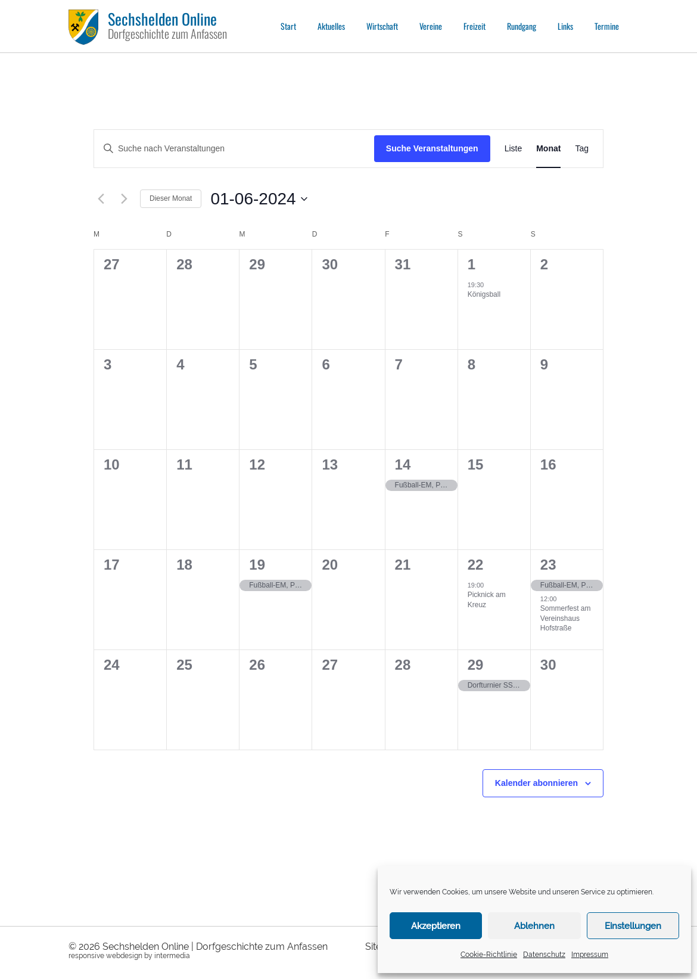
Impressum (589, 954)
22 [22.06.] (476, 565)
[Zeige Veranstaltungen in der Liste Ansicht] (513, 148)
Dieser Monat (171, 198)
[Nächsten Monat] (124, 199)
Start (288, 26)
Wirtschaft (382, 26)
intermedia (172, 956)
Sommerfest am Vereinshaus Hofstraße (565, 618)
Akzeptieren (435, 926)
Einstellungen (633, 926)
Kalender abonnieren (536, 783)
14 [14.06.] (403, 464)
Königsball (484, 294)
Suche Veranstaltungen (432, 148)
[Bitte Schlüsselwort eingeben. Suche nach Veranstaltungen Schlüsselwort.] (234, 148)
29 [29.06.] (476, 665)
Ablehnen (534, 926)
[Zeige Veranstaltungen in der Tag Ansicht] (582, 148)
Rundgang (521, 26)
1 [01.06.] (471, 264)
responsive (86, 956)
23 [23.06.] (548, 565)
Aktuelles (331, 26)
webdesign (124, 956)
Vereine (430, 26)
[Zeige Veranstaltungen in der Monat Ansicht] (548, 148)
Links (565, 26)
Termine (607, 26)
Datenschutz (544, 954)
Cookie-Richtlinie (488, 954)
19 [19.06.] (257, 565)
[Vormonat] (101, 199)
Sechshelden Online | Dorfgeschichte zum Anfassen (215, 946)
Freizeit (474, 26)
